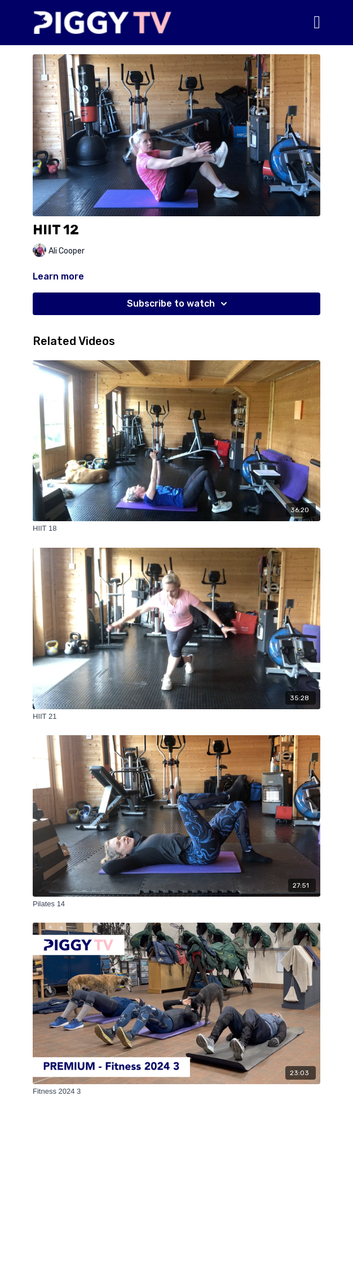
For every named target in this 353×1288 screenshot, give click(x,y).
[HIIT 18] (176, 528)
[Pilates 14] (176, 904)
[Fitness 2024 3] (176, 1091)
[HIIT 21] (176, 716)
